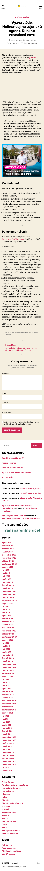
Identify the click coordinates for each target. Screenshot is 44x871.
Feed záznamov (9, 848)
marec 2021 (7, 728)
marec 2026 (7, 546)
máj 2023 (6, 649)
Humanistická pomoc (11, 788)
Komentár (6, 374)
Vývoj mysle (7, 477)
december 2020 (9, 737)
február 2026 (8, 549)
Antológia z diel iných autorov (15, 785)
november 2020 (9, 740)
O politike (6, 806)
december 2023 (9, 628)
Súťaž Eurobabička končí (13, 458)
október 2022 (8, 670)
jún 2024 (6, 609)
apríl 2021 (6, 725)
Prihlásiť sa (7, 845)
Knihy (4, 797)
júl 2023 (5, 643)
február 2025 (8, 585)
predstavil (33, 57)
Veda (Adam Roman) (11, 830)
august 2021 (7, 713)
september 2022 (9, 673)
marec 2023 (7, 655)
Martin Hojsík (9, 332)
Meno (5, 393)
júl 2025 (5, 570)
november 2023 (9, 631)
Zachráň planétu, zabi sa (12, 468)
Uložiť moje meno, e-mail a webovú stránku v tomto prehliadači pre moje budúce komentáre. (21, 423)
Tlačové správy (22, 17)
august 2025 (7, 567)
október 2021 (8, 707)
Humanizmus (7, 791)
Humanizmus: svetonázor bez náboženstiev (21, 518)
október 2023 (8, 634)
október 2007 (8, 755)
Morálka (5, 800)
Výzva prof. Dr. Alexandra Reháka (16, 472)
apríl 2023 (6, 652)
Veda (4, 827)
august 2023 (7, 640)
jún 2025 (6, 573)
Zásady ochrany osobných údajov (14, 867)
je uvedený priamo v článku (25, 40)
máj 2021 (6, 722)
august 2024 (7, 603)
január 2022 (7, 698)
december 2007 (9, 752)
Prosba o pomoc (9, 463)
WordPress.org (8, 854)
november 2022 (9, 667)
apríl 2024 (6, 616)
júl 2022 (5, 679)
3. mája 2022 (14, 43)
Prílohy (5, 818)
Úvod (4, 824)
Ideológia (6, 794)
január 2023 (7, 661)
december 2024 (9, 591)
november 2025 (9, 558)
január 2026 (7, 552)
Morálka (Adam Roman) (12, 803)
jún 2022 (6, 682)
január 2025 (7, 588)
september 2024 (9, 600)
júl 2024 (5, 606)
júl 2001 (5, 767)
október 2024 (8, 597)
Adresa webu (6, 412)
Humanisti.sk (13, 863)
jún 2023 (6, 646)
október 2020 (8, 743)
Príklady (5, 815)
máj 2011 (6, 749)
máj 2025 (6, 576)
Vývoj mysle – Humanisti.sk (14, 516)
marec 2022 (7, 692)
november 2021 (9, 704)
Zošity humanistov (10, 834)
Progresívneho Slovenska (13, 239)
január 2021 (7, 734)
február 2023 (8, 658)
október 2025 (8, 561)
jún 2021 (5, 719)
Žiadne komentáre (30, 43)
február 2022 (8, 695)
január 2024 (7, 625)
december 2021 (9, 701)
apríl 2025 (6, 579)
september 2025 (9, 564)
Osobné (5, 809)
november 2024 (9, 594)
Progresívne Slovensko (23, 332)
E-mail (5, 403)
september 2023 (9, 637)
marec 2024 (7, 619)
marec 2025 (7, 582)
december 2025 (9, 555)
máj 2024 (6, 613)
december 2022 (9, 664)
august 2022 (7, 676)
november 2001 (9, 764)
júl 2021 (5, 716)
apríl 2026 (6, 543)
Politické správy (9, 812)
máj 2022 (6, 685)
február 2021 (7, 731)
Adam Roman (8, 782)
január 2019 (7, 746)
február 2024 (8, 622)
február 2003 (8, 758)
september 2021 (9, 710)
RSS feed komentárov (11, 851)
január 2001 (7, 771)
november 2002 (9, 761)
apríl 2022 (6, 688)
